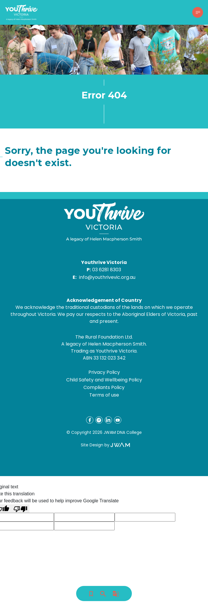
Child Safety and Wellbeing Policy (104, 379)
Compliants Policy (104, 387)
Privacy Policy (104, 372)
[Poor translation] (20, 508)
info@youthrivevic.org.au (107, 277)
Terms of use (104, 395)
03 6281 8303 (106, 269)
